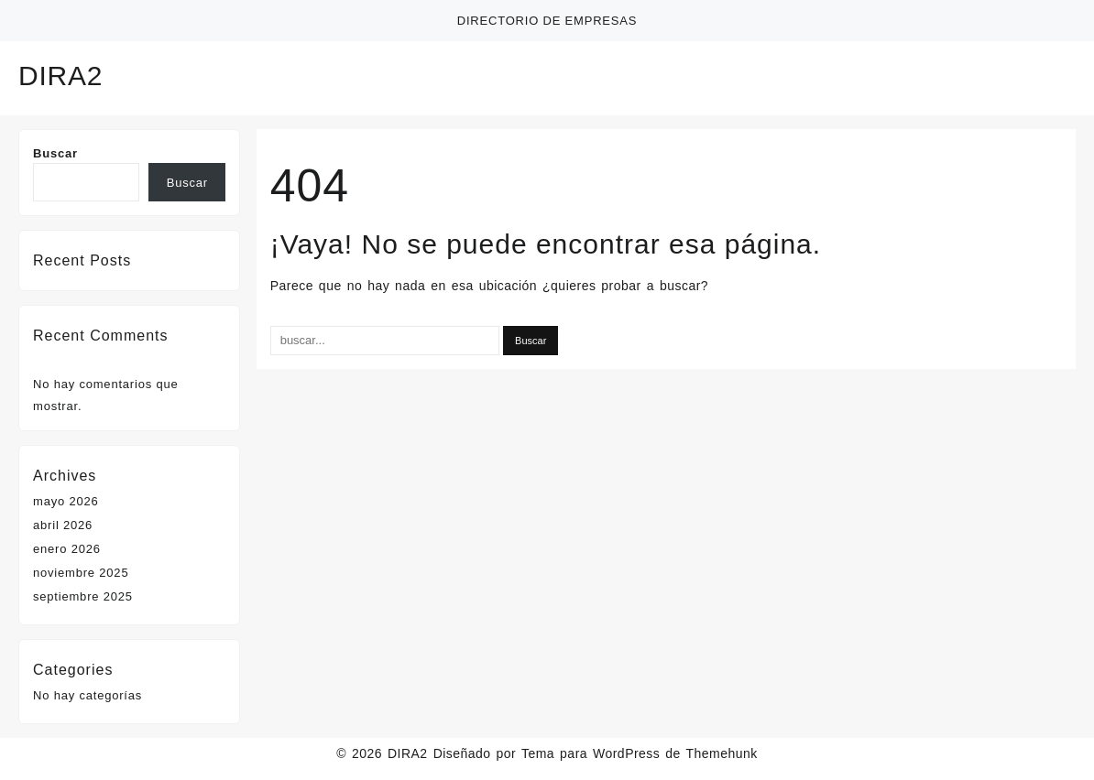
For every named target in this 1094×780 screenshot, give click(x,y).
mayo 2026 (66, 501)
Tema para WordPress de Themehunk (639, 753)
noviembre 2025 (80, 573)
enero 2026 (67, 549)
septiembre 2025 (83, 596)
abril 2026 (63, 525)
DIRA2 (60, 75)
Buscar (55, 153)
